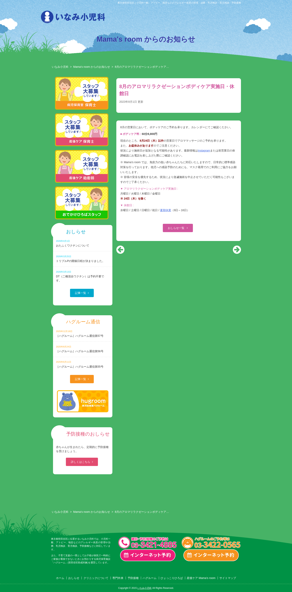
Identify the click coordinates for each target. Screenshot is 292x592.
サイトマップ (227, 578)
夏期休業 (165, 210)
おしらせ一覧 (176, 228)
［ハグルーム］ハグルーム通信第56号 (82, 349)
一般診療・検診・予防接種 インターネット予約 (148, 555)
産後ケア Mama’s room (241, 18)
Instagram (204, 150)
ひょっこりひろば (221, 18)
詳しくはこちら (80, 461)
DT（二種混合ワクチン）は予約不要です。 (82, 276)
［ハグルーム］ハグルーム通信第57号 (82, 333)
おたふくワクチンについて (82, 243)
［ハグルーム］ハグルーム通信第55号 (82, 364)
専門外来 (160, 18)
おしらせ (120, 18)
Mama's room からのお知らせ (91, 66)
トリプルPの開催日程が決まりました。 (82, 259)
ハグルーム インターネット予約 (211, 555)
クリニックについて (140, 18)
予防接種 (180, 18)
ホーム (60, 578)
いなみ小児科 (60, 66)
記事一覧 (80, 293)
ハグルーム (201, 18)
